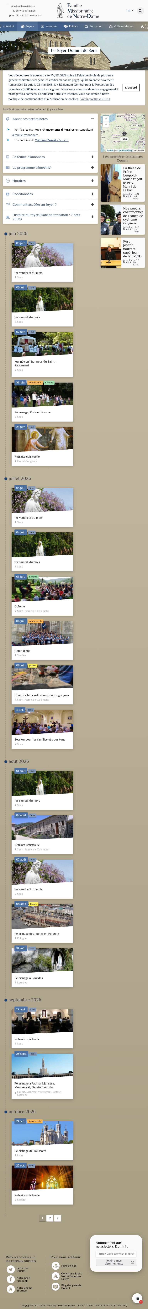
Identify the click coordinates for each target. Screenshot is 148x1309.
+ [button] (106, 119)
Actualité (8, 26)
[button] (116, 1262)
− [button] (106, 125)
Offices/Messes (124, 26)
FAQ (125, 1305)
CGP (119, 1305)
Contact (81, 1305)
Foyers (30, 26)
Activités (51, 26)
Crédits (90, 1305)
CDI (113, 1305)
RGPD (106, 1305)
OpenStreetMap (125, 150)
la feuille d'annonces (25, 135)
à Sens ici (52, 140)
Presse (98, 1305)
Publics (73, 26)
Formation (96, 26)
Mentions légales (66, 1305)
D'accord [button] (131, 87)
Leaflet (110, 150)
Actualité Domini (128, 195)
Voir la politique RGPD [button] (95, 99)
